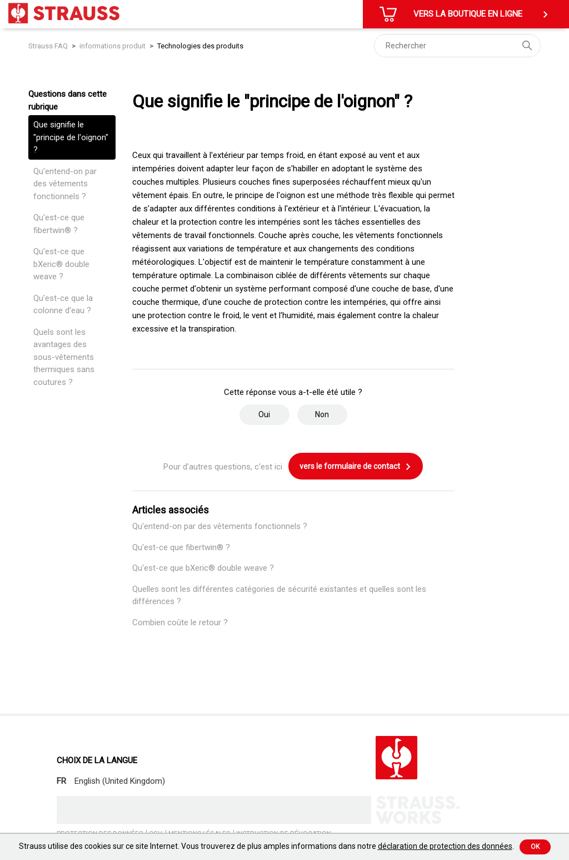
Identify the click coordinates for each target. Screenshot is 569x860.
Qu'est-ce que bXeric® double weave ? (61, 263)
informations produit (112, 46)
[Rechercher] (457, 45)
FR (61, 781)
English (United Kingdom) (119, 781)
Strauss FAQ (48, 46)
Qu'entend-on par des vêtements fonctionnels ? (65, 183)
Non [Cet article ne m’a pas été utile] (322, 414)
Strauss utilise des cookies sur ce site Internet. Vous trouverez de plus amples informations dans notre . (266, 846)
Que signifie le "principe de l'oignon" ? (70, 137)
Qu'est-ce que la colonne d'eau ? (63, 304)
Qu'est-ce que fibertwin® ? (58, 223)
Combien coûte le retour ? (180, 622)
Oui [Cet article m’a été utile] (264, 414)
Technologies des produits (200, 46)
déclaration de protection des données (445, 846)
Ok (535, 847)
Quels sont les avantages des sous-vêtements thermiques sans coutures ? (63, 357)
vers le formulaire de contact (356, 466)
